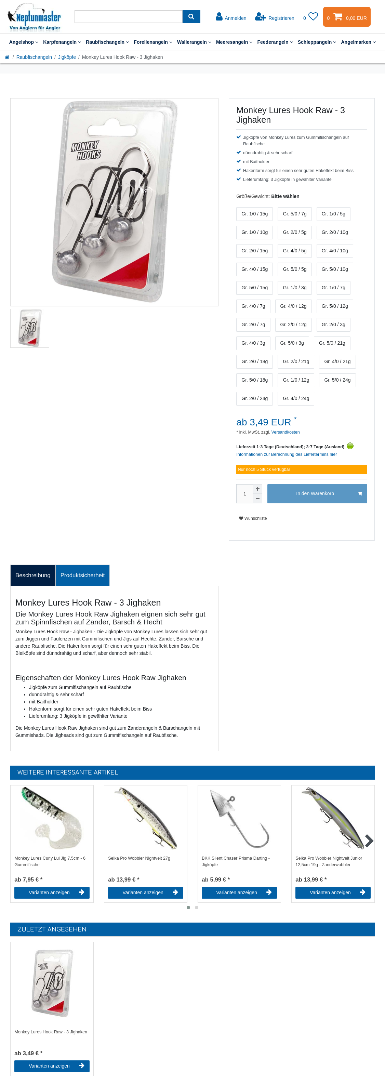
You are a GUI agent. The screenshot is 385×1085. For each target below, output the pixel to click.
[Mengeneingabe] (244, 493)
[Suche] (191, 16)
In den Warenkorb (329, 494)
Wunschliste (253, 518)
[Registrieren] (274, 17)
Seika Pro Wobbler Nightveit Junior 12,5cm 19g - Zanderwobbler (328, 861)
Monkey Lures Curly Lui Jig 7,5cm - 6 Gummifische (49, 861)
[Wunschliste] (311, 17)
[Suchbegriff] (129, 16)
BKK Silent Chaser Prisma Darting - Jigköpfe (236, 861)
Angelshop (24, 42)
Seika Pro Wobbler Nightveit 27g (139, 858)
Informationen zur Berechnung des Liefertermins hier (286, 454)
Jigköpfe (67, 57)
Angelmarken (358, 42)
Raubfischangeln (107, 42)
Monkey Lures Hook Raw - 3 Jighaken (50, 1032)
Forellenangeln (153, 42)
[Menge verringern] (257, 498)
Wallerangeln (194, 42)
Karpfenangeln (62, 42)
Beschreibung (33, 575)
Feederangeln (275, 42)
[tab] (33, 575)
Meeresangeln (234, 42)
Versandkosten (285, 432)
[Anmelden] (231, 17)
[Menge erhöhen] (257, 489)
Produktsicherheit (83, 575)
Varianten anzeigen (56, 892)
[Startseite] (7, 57)
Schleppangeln (317, 42)
